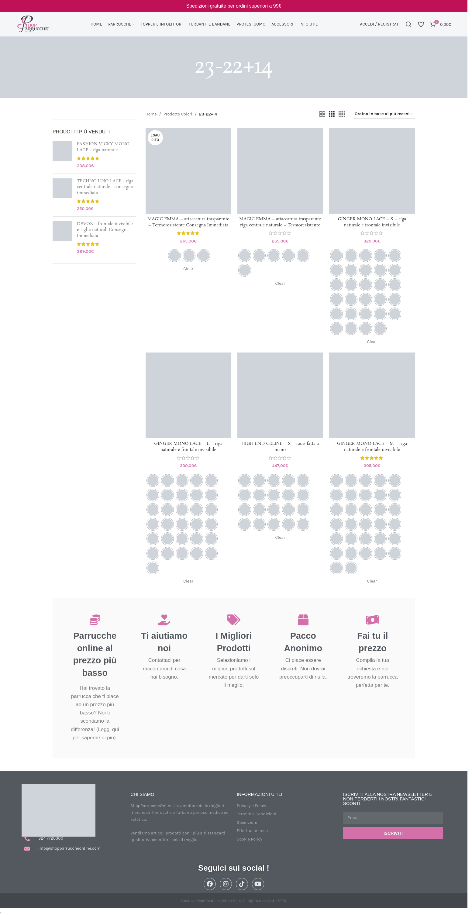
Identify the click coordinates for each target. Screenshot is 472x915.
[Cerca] (409, 24)
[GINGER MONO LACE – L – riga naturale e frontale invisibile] (188, 395)
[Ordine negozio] (384, 114)
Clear (188, 268)
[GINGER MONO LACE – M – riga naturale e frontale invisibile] (372, 395)
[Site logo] (32, 23)
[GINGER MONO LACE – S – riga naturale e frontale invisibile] (372, 171)
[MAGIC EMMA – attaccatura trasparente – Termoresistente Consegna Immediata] (188, 171)
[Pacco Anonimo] (303, 619)
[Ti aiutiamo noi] (164, 619)
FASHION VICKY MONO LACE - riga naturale (103, 147)
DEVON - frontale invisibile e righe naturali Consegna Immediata (105, 230)
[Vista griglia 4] (342, 114)
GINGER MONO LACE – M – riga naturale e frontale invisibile (372, 447)
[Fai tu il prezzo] (372, 619)
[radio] (174, 255)
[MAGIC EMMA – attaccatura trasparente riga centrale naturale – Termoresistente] (280, 171)
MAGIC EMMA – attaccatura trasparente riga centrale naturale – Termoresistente (280, 222)
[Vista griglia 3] (332, 114)
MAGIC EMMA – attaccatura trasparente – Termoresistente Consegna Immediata (188, 222)
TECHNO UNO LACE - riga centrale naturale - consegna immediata (105, 187)
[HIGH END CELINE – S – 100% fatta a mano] (280, 395)
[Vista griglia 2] (322, 114)
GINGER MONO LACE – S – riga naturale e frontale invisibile (372, 222)
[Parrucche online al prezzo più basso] (95, 619)
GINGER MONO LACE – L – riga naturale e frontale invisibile (188, 447)
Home (151, 114)
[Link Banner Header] (233, 6)
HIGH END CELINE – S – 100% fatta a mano (280, 447)
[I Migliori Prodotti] (233, 619)
